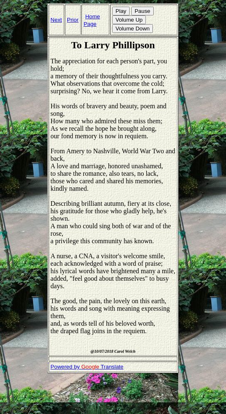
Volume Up (128, 20)
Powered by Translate (87, 367)
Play (120, 11)
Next (56, 20)
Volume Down (132, 28)
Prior (73, 20)
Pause (142, 11)
